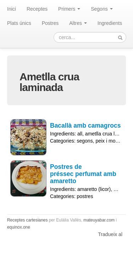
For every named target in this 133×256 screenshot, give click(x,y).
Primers (69, 9)
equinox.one (18, 227)
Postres (50, 23)
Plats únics (19, 23)
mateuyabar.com (99, 220)
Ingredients (110, 23)
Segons (101, 9)
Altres (78, 23)
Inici (11, 9)
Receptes (37, 9)
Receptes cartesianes (27, 220)
